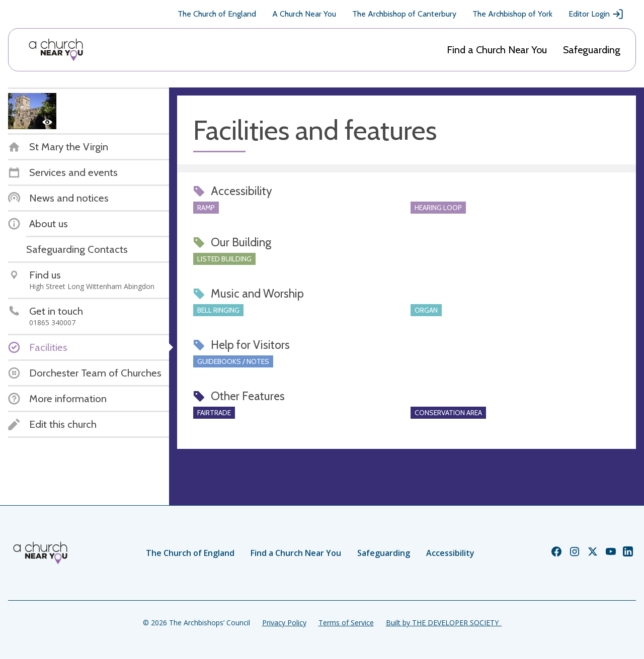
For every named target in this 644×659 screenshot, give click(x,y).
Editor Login (596, 14)
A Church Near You (304, 14)
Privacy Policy (284, 622)
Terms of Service (346, 622)
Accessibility (450, 552)
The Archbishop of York (512, 14)
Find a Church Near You (497, 50)
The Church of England (217, 14)
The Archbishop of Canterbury (404, 14)
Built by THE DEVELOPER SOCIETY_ (444, 622)
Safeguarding (591, 50)
